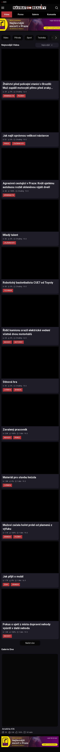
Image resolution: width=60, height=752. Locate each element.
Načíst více (30, 643)
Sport (29, 38)
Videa (6, 14)
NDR (3, 2)
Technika (42, 38)
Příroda (17, 38)
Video (5, 38)
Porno (21, 14)
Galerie (35, 14)
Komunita (51, 14)
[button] (53, 38)
